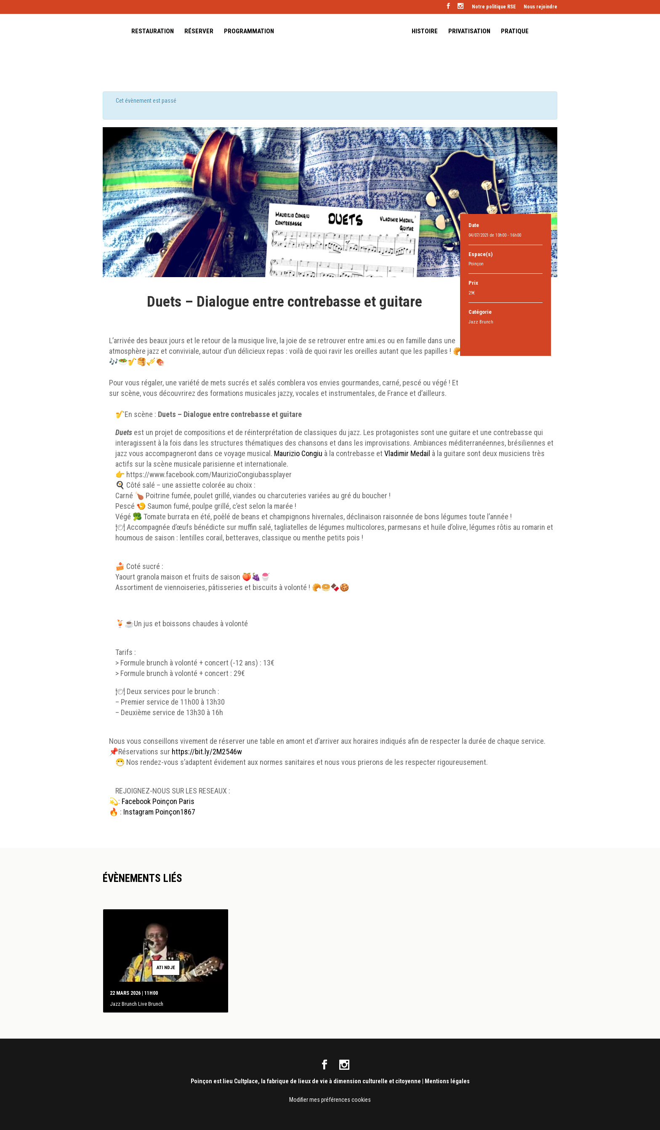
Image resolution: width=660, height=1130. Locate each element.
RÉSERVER (198, 32)
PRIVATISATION (469, 32)
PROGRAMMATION (249, 32)
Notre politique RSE (494, 7)
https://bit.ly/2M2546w (207, 751)
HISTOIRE (425, 32)
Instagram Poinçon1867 (159, 811)
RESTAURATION (152, 32)
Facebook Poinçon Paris (159, 801)
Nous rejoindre (540, 7)
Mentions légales (447, 1080)
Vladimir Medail (408, 453)
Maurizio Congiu (298, 453)
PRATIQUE (515, 32)
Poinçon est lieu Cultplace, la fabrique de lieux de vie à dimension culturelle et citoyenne (306, 1080)
